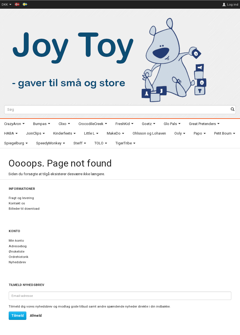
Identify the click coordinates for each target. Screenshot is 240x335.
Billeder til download (24, 209)
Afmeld (35, 316)
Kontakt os (17, 203)
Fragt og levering (21, 198)
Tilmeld (17, 316)
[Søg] (232, 109)
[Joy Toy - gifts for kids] (106, 59)
